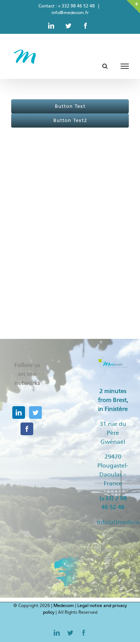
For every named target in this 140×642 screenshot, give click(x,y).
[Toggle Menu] (125, 66)
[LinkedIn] (18, 412)
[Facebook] (27, 429)
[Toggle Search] (105, 66)
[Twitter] (35, 412)
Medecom (63, 605)
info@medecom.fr (70, 12)
